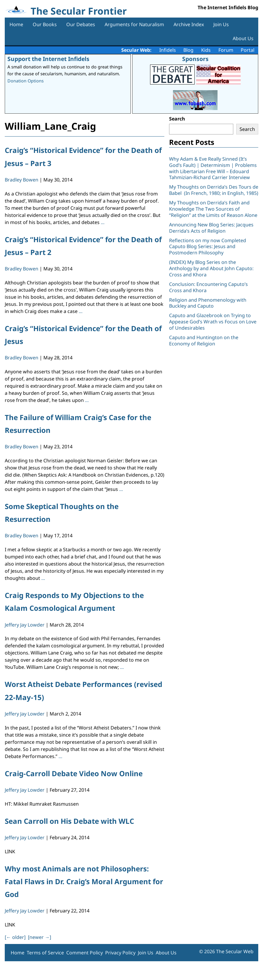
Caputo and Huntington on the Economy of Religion (203, 340)
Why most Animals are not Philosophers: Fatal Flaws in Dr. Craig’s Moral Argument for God (84, 881)
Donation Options (25, 81)
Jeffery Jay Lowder (25, 624)
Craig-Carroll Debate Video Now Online (74, 773)
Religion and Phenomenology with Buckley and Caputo (207, 303)
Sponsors (195, 59)
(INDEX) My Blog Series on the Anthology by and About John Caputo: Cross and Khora (211, 268)
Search (177, 118)
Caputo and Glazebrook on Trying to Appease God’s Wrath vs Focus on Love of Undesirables (212, 321)
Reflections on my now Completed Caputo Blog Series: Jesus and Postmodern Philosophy (207, 246)
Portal (247, 50)
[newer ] (39, 937)
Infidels (167, 50)
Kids (206, 50)
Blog (188, 50)
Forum (225, 50)
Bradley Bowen (21, 179)
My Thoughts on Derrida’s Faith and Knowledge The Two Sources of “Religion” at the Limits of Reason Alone (213, 208)
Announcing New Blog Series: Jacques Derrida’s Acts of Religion (211, 227)
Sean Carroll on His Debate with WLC (69, 821)
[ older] (15, 937)
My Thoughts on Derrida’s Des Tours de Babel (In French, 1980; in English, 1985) (213, 190)
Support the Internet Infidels (48, 59)
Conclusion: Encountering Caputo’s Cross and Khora (208, 287)
